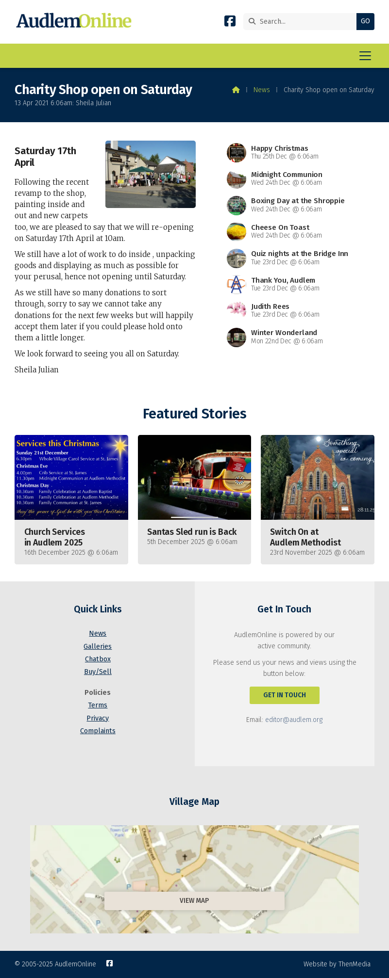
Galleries (98, 646)
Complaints (98, 731)
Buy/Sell (98, 672)
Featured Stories (194, 413)
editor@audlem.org (293, 720)
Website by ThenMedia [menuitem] (337, 964)
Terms (97, 705)
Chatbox (98, 659)
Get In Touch (284, 695)
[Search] (302, 21)
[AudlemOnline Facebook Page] (230, 23)
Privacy (97, 718)
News (262, 90)
